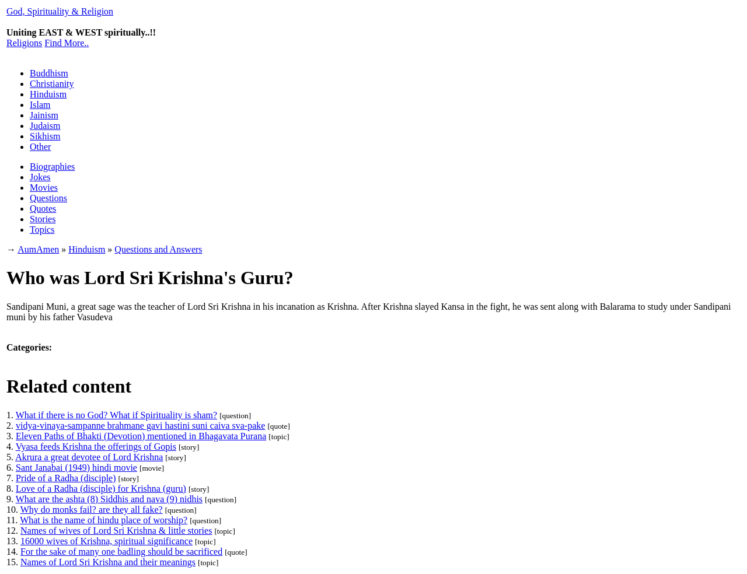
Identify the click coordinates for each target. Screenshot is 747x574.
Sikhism (45, 136)
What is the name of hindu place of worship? (103, 520)
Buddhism (49, 73)
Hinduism (48, 94)
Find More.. (66, 43)
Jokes (40, 177)
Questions (48, 198)
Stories (42, 219)
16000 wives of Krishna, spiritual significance (106, 541)
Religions (24, 43)
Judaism (45, 126)
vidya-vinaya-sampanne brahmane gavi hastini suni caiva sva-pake (140, 425)
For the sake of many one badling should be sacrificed (121, 551)
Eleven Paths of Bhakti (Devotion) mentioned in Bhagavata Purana (141, 436)
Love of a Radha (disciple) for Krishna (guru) (101, 489)
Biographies (52, 167)
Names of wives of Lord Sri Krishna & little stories (116, 531)
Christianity (52, 84)
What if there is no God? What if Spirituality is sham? (116, 415)
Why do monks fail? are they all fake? (91, 509)
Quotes (43, 209)
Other (40, 147)
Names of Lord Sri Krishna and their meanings (108, 562)
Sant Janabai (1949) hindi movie (76, 468)
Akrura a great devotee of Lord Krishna (89, 457)
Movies (44, 187)
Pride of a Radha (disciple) (66, 478)
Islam (40, 105)
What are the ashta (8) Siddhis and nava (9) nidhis (109, 499)
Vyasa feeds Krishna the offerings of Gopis (96, 447)
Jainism (44, 115)
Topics (42, 230)
